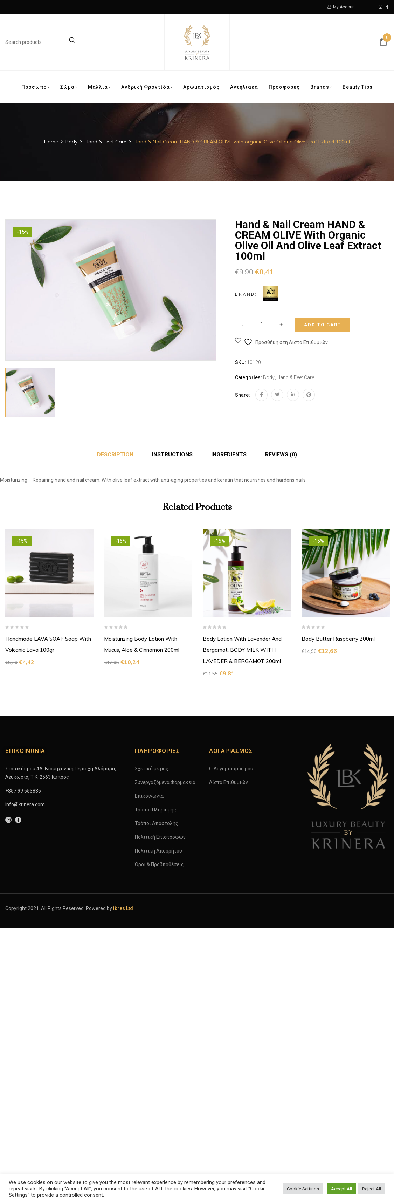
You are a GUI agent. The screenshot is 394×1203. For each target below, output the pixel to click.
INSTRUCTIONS (172, 454)
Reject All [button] (371, 1188)
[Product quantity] (261, 325)
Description (115, 454)
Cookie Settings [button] (303, 1188)
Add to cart (322, 324)
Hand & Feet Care (105, 142)
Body (71, 142)
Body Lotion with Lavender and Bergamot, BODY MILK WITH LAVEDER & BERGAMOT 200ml (242, 649)
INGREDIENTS (229, 454)
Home (51, 142)
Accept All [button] (341, 1188)
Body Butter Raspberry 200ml (338, 638)
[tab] (115, 454)
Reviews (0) (281, 454)
